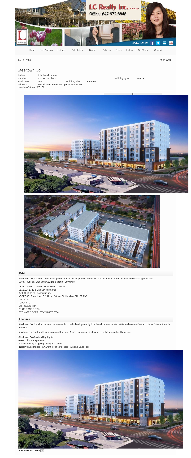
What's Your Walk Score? (31, 450)
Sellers (107, 50)
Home (32, 50)
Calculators (78, 50)
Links (129, 50)
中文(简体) (165, 60)
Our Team (143, 50)
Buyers (93, 50)
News (119, 50)
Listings (62, 50)
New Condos (46, 50)
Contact (158, 50)
